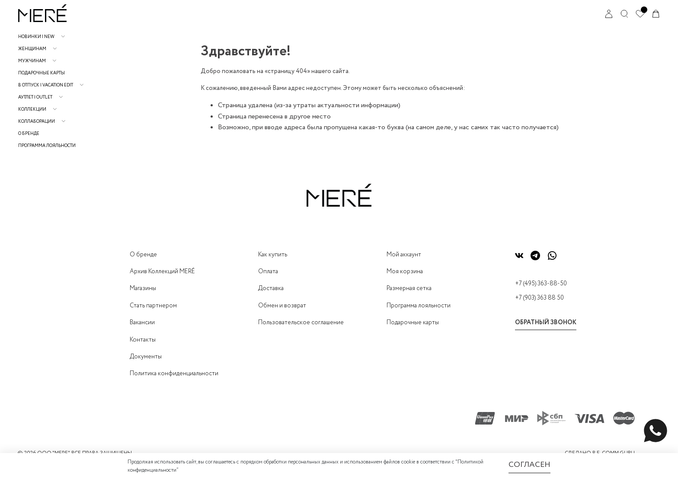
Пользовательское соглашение (301, 322)
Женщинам (32, 49)
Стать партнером (153, 305)
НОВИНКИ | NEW (36, 37)
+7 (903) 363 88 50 (539, 298)
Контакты (143, 339)
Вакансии (142, 322)
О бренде (28, 134)
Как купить (272, 254)
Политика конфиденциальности (174, 373)
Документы (146, 356)
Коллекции (32, 109)
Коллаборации (36, 121)
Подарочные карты (41, 73)
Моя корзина (405, 271)
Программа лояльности (47, 146)
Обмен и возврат (282, 305)
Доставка (271, 288)
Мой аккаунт (404, 254)
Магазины (143, 288)
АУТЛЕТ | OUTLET (35, 97)
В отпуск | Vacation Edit (45, 85)
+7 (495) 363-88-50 (541, 283)
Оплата (268, 271)
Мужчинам (32, 61)
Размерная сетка (409, 288)
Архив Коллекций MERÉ (162, 271)
